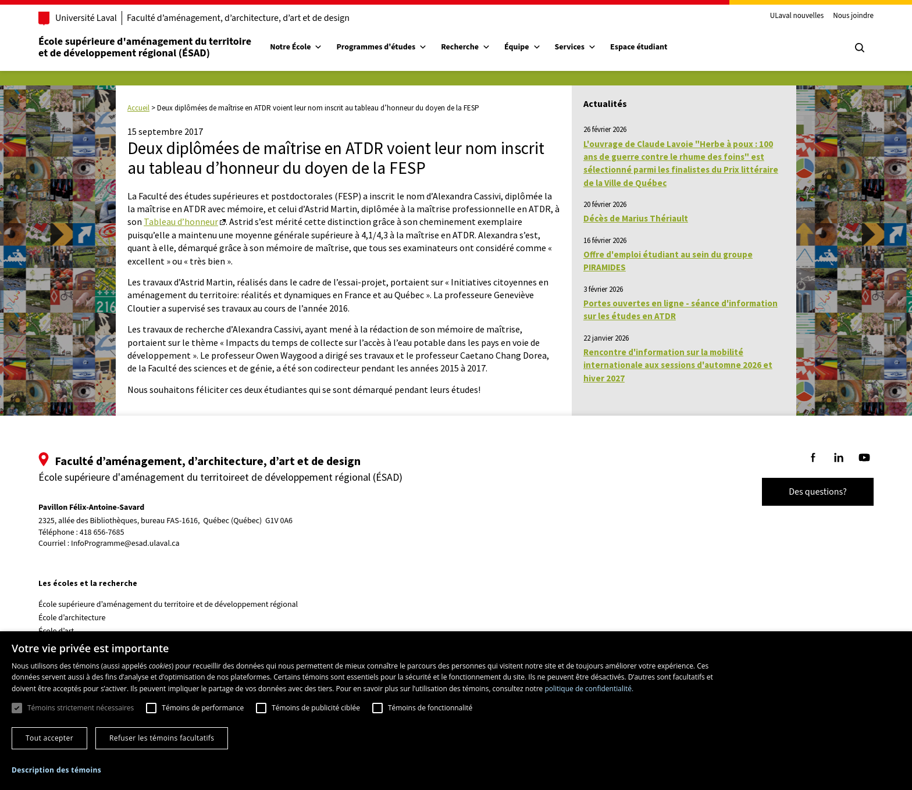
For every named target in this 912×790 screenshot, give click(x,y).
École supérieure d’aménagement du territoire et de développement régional (168, 604)
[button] (56, 770)
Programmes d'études (381, 47)
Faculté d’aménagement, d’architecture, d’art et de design (238, 18)
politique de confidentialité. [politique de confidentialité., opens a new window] (588, 689)
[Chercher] (860, 48)
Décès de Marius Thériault (635, 218)
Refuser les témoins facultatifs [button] (161, 738)
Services (576, 47)
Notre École (296, 47)
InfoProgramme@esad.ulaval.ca (125, 543)
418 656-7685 (102, 532)
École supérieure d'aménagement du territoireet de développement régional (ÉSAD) (144, 47)
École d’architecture (72, 618)
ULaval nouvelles (797, 16)
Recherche (465, 47)
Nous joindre (853, 16)
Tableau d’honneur (181, 221)
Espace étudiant (638, 47)
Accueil (138, 108)
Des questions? (818, 491)
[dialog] (456, 710)
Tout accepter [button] (49, 738)
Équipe (522, 47)
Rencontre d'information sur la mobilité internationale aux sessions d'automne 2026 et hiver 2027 (677, 365)
